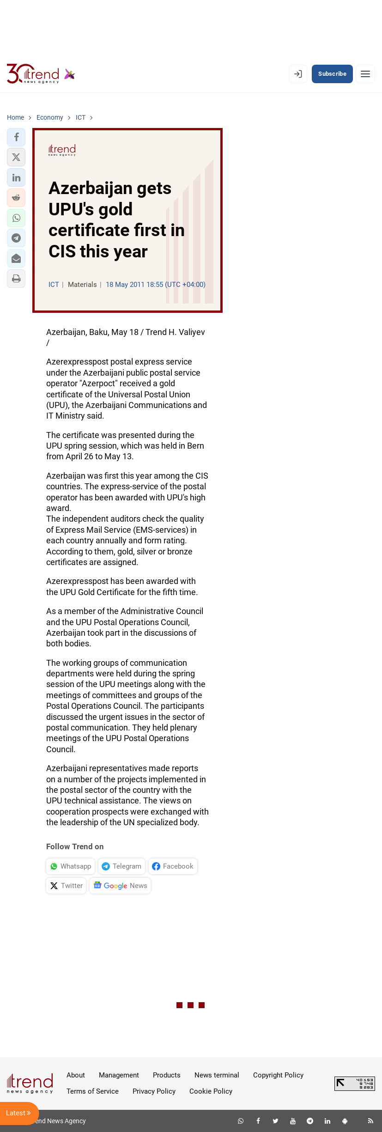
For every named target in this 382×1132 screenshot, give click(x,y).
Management (119, 1075)
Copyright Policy (278, 1075)
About (76, 1075)
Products (167, 1075)
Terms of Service (93, 1091)
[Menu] (365, 74)
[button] (16, 137)
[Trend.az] (41, 74)
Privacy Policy (154, 1091)
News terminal (216, 1075)
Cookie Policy (210, 1091)
